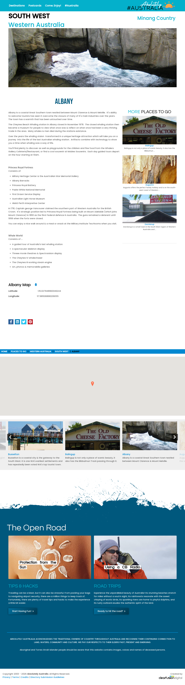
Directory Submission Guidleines (47, 677)
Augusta (149, 185)
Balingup (149, 145)
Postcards (34, 5)
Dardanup (149, 224)
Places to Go (18, 351)
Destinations (17, 5)
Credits (25, 677)
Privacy (6, 677)
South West (61, 351)
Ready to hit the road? (111, 611)
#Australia (71, 5)
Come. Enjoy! (53, 5)
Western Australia (40, 351)
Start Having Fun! (23, 611)
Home (4, 351)
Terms (15, 677)
